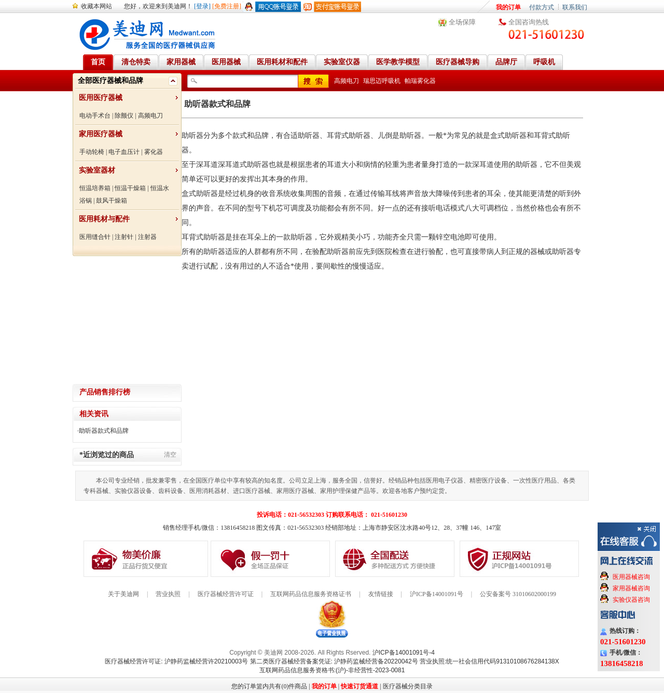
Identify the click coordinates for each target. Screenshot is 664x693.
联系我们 (574, 7)
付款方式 (541, 7)
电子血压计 (124, 151)
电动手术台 (94, 115)
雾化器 (153, 151)
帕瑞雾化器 (420, 80)
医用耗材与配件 (104, 219)
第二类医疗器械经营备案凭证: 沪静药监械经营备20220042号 (334, 661)
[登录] (202, 6)
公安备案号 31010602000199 (518, 594)
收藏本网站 (96, 6)
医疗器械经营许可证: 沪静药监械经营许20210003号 (176, 661)
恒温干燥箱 (130, 188)
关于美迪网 (123, 594)
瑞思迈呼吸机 (381, 80)
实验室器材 (97, 170)
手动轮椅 (91, 151)
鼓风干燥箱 (111, 200)
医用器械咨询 (631, 577)
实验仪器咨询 (631, 599)
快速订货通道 (359, 686)
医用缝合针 (94, 237)
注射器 (147, 237)
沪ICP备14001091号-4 (403, 652)
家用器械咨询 (631, 588)
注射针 (124, 237)
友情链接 (380, 594)
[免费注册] (226, 6)
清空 (170, 454)
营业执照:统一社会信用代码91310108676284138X (489, 661)
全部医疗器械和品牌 (110, 80)
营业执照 (168, 594)
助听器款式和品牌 (104, 430)
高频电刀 (150, 115)
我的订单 (508, 7)
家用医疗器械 (100, 134)
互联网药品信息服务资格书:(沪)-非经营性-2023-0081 (332, 670)
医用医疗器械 (100, 98)
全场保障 (462, 22)
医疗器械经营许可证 (226, 594)
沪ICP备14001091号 (436, 594)
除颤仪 (124, 115)
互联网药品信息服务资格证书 (310, 594)
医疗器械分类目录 (408, 686)
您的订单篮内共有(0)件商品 (269, 686)
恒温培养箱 (94, 188)
